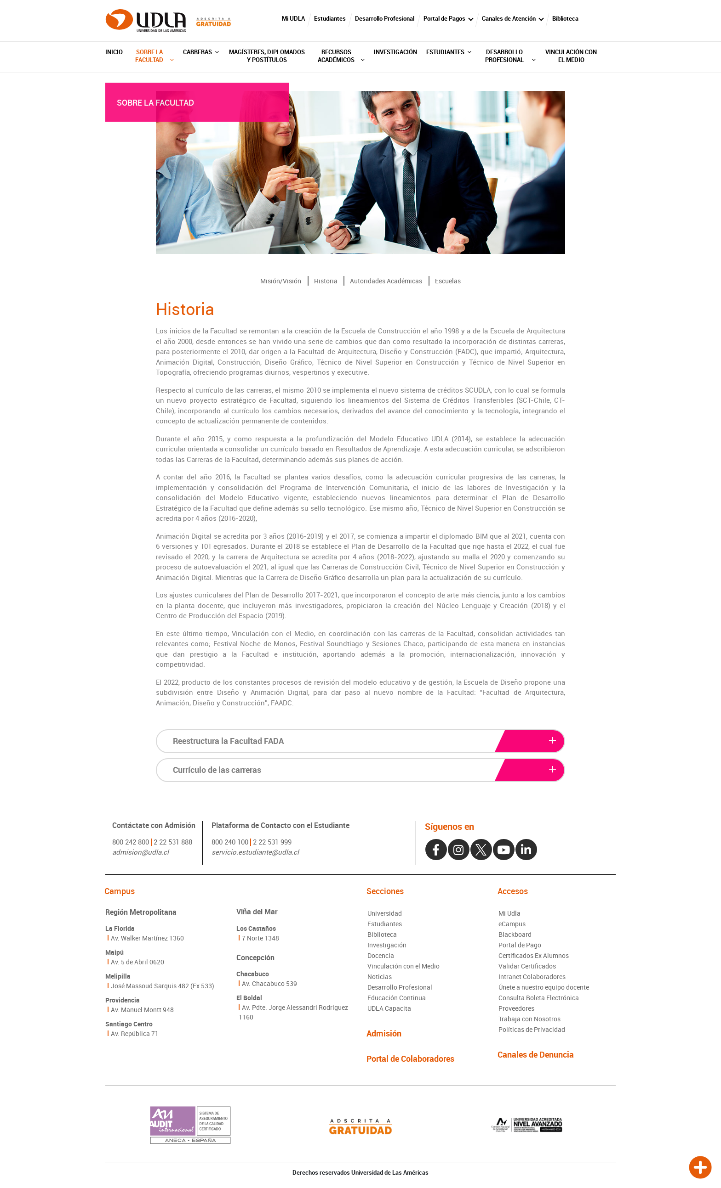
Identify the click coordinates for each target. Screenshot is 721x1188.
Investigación (395, 52)
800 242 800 (130, 841)
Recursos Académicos (341, 56)
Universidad (384, 913)
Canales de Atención (509, 18)
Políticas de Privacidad (531, 1029)
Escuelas (448, 280)
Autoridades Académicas (386, 280)
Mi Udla (509, 913)
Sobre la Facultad (154, 56)
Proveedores (516, 1008)
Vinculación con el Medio (571, 56)
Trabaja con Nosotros (529, 1018)
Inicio (114, 52)
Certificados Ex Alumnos (533, 955)
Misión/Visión (280, 280)
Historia (326, 280)
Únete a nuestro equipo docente (543, 987)
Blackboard (515, 934)
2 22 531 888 (173, 841)
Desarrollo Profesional (384, 18)
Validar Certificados (527, 966)
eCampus (512, 923)
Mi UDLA (293, 18)
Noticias (379, 976)
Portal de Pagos (444, 18)
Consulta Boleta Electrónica (538, 997)
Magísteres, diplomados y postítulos (267, 56)
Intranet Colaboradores (532, 976)
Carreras (201, 52)
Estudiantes (330, 18)
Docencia (380, 955)
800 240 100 (230, 841)
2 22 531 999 (272, 841)
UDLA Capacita (389, 1008)
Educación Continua (396, 997)
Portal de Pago (519, 944)
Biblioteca (565, 18)
